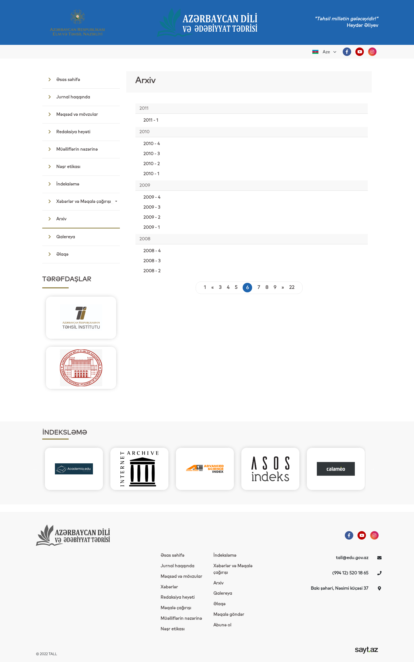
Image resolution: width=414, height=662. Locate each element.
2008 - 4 (152, 251)
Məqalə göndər (228, 614)
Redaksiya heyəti (67, 131)
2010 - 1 (151, 174)
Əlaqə (56, 254)
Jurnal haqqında (67, 97)
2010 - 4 (151, 144)
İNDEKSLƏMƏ (64, 433)
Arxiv (55, 219)
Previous (35, 342)
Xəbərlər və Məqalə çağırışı (79, 201)
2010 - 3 (151, 154)
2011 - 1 (150, 120)
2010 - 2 (151, 164)
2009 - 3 (151, 207)
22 (291, 287)
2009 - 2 (151, 217)
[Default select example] (329, 52)
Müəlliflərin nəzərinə (71, 149)
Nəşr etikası (62, 166)
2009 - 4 (151, 197)
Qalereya (60, 236)
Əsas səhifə (62, 79)
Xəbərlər (169, 587)
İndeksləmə (62, 184)
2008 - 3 (152, 261)
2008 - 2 (152, 271)
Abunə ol (222, 625)
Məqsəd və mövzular (71, 114)
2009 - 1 (151, 227)
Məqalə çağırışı (176, 608)
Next (127, 342)
